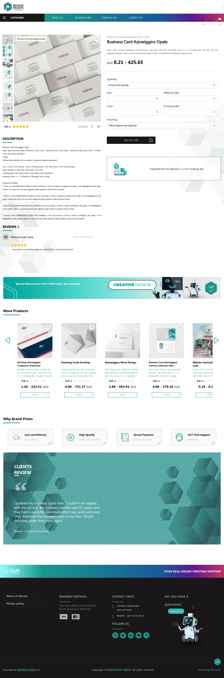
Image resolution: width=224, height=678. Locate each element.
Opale (146, 36)
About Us (57, 17)
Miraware (216, 670)
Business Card (83, 17)
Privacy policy (15, 603)
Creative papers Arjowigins (131, 36)
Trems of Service (16, 596)
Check (34, 394)
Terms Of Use (109, 17)
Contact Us (135, 17)
